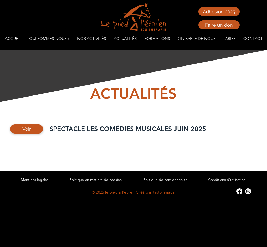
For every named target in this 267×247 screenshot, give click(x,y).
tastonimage (164, 192)
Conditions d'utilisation (227, 179)
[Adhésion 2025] (219, 11)
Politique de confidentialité (165, 179)
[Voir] (26, 129)
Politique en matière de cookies (96, 179)
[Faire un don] (219, 24)
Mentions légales (34, 179)
